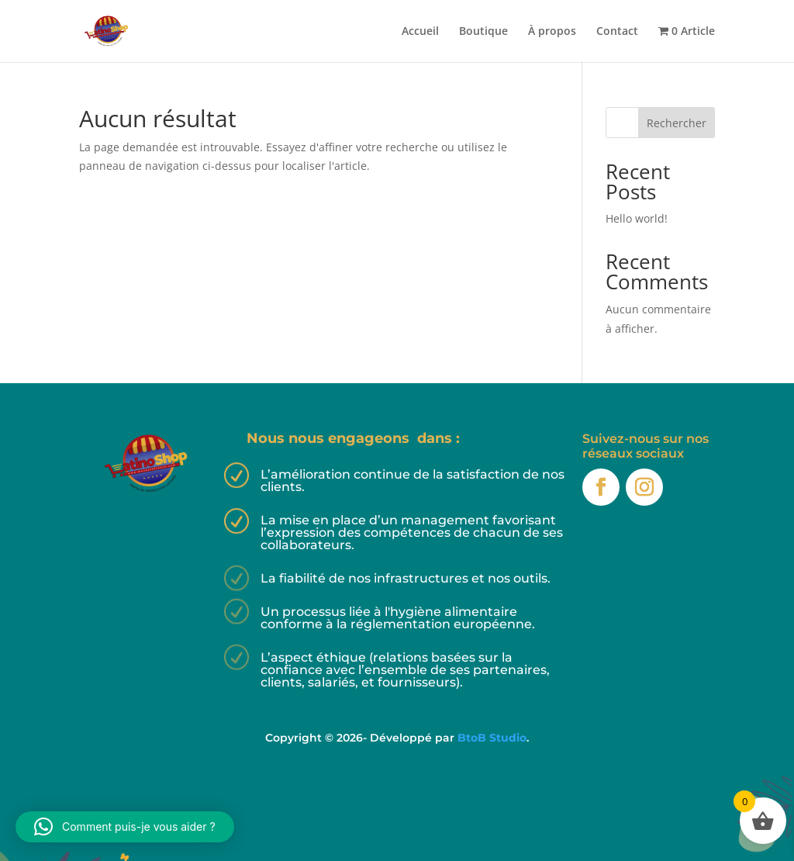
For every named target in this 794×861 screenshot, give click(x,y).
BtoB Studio (491, 738)
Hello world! (637, 218)
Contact (617, 32)
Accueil (420, 32)
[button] (125, 826)
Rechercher (676, 123)
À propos (552, 32)
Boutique (483, 32)
